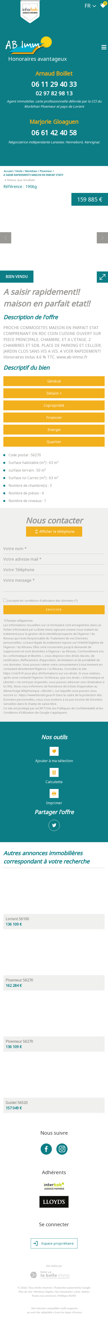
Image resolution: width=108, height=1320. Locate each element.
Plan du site (25, 1291)
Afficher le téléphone (54, 532)
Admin (85, 1291)
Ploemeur (46, 171)
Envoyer (54, 610)
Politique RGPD (67, 1295)
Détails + (54, 393)
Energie (54, 429)
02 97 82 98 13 (54, 93)
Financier (54, 417)
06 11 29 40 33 (54, 84)
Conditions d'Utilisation (18, 712)
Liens (77, 1291)
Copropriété (54, 405)
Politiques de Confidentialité (76, 708)
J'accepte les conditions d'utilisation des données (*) (42, 601)
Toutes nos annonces (44, 1295)
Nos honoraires (64, 1291)
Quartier (54, 441)
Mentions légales (43, 1291)
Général (54, 381)
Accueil (8, 171)
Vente (18, 171)
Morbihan (31, 171)
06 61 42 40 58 (54, 132)
